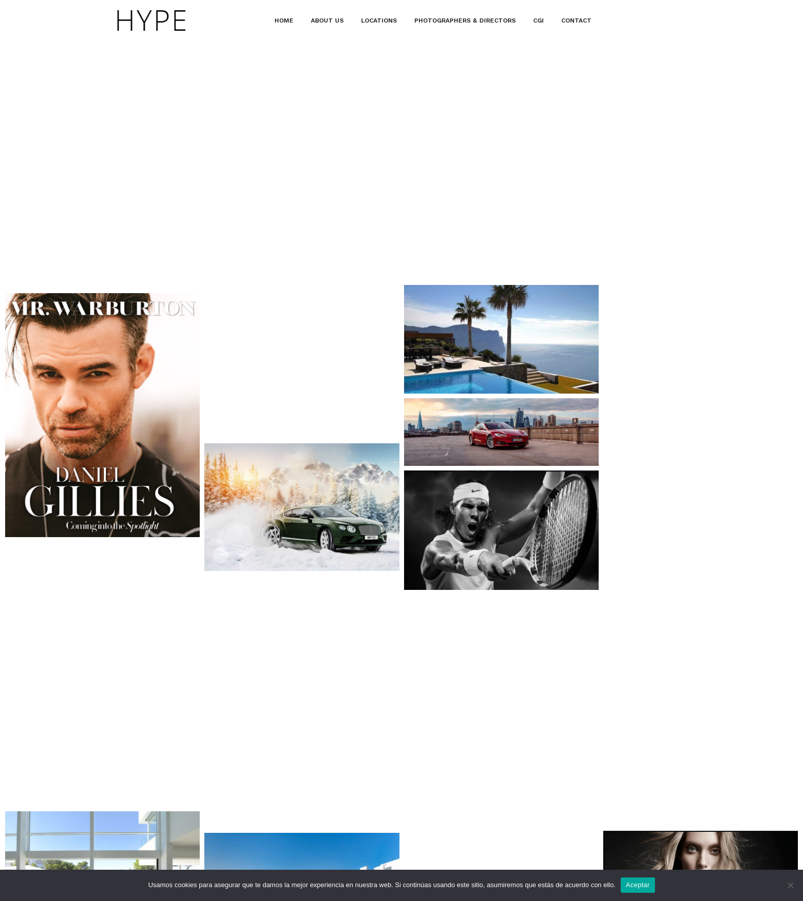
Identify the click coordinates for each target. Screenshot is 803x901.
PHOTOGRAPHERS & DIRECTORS (465, 20)
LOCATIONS (379, 20)
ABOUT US (327, 20)
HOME (283, 20)
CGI (538, 20)
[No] (790, 885)
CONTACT (576, 20)
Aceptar (638, 885)
